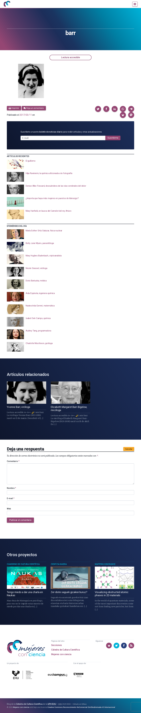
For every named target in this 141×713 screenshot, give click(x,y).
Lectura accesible (70, 57)
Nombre (11, 488)
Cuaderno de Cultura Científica (23, 564)
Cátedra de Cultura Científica (65, 649)
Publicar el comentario (20, 520)
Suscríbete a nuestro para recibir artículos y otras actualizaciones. (61, 132)
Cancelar (128, 449)
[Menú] (135, 4)
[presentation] (70, 164)
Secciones (56, 645)
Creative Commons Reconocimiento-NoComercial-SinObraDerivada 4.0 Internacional (81, 707)
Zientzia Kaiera (59, 564)
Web (9, 509)
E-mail (10, 498)
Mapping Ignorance (105, 564)
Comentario (13, 461)
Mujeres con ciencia (61, 654)
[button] (98, 109)
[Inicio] (7, 4)
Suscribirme (112, 138)
